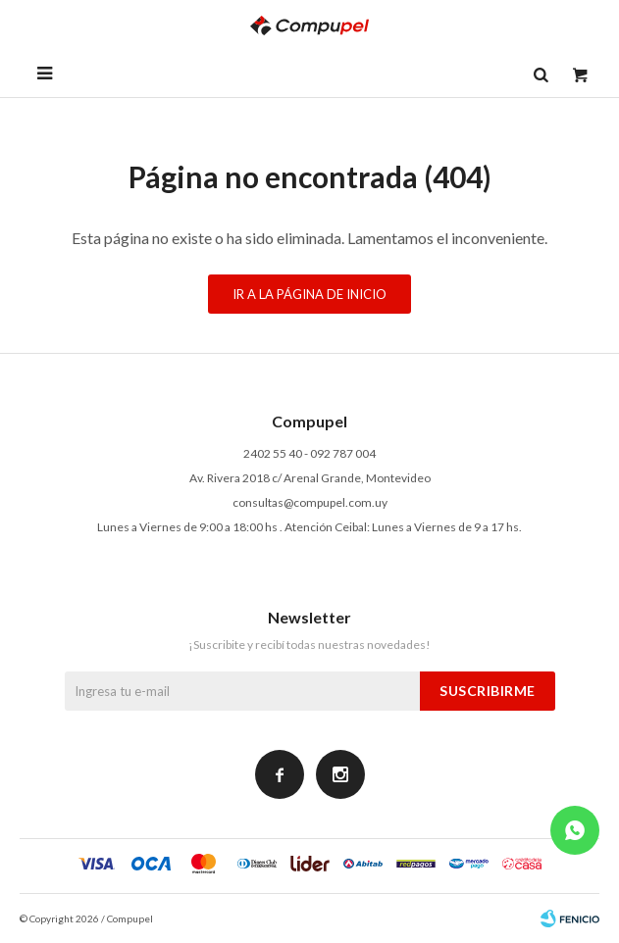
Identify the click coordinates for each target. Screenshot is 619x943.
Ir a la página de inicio (309, 294)
